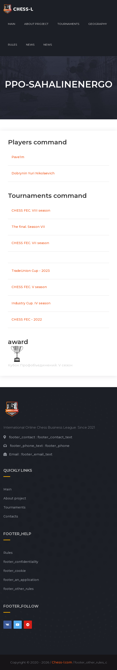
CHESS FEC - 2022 (27, 319)
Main (11, 23)
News (30, 44)
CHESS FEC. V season (29, 287)
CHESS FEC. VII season (30, 243)
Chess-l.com (62, 662)
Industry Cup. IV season (31, 303)
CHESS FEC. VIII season (31, 210)
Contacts (10, 516)
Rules (12, 44)
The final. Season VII (28, 227)
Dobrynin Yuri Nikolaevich (33, 173)
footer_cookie (14, 571)
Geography (97, 23)
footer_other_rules (18, 589)
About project (36, 23)
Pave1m (18, 157)
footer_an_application (21, 580)
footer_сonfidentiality (20, 562)
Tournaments (68, 23)
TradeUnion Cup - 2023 (31, 271)
